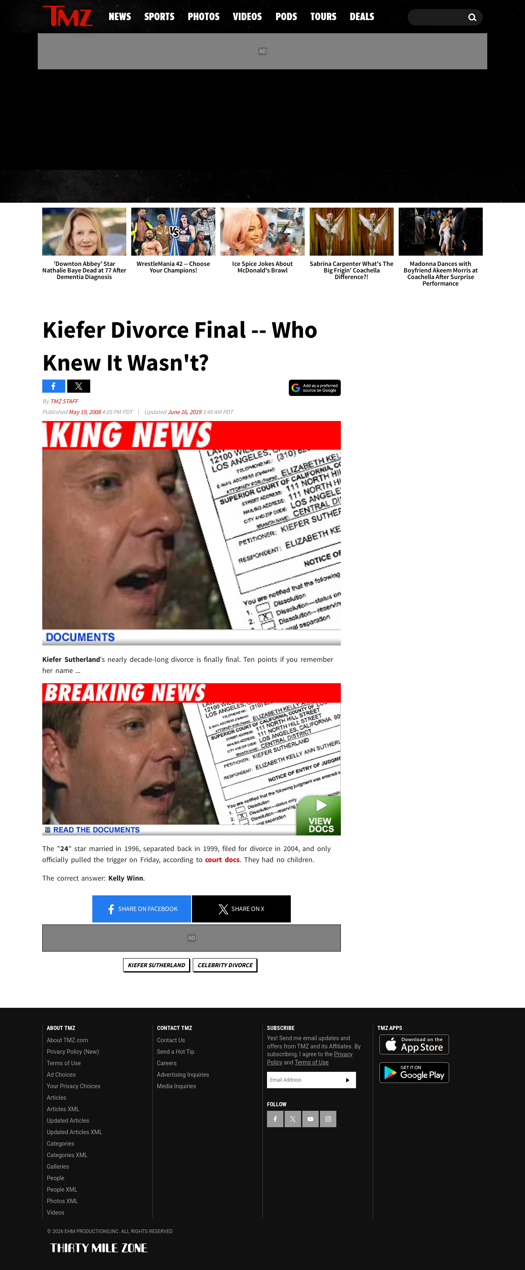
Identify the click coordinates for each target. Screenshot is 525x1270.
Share (142, 909)
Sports (125, 187)
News (62, 187)
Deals (447, 187)
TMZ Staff (64, 401)
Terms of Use (64, 1063)
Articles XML (63, 1109)
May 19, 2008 (85, 412)
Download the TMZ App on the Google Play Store (414, 1072)
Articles (56, 1097)
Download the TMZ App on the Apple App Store (414, 1044)
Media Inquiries (176, 1086)
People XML (62, 1189)
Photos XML (62, 1201)
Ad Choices (61, 1074)
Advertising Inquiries (183, 1074)
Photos (195, 187)
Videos (264, 187)
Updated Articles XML (74, 1132)
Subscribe (348, 1080)
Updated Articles (68, 1120)
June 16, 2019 (184, 412)
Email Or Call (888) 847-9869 (136, 153)
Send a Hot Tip (175, 1051)
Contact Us (171, 1040)
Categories (60, 1143)
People (55, 1178)
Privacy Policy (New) (73, 1051)
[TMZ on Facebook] (49, 118)
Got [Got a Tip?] (68, 153)
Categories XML (67, 1155)
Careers (167, 1063)
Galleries (58, 1166)
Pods (326, 187)
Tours (385, 187)
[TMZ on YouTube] (310, 1119)
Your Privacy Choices (73, 1086)
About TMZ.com (67, 1040)
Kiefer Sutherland (156, 965)
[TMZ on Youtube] (75, 118)
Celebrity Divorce (224, 965)
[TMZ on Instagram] (91, 117)
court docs (222, 859)
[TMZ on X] (61, 118)
